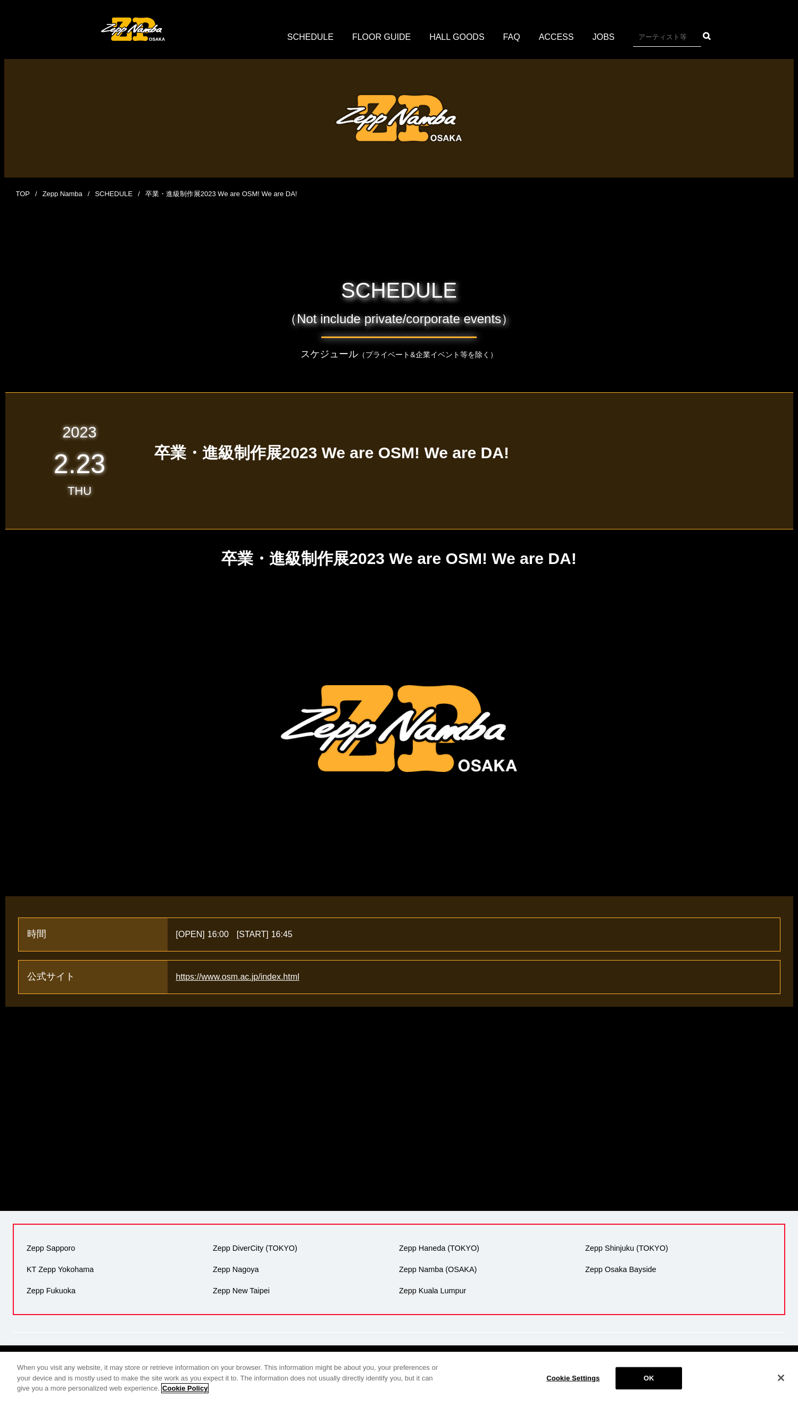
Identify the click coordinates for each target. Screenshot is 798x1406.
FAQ (511, 36)
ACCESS (556, 36)
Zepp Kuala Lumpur (432, 1290)
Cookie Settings (573, 1378)
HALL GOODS (456, 36)
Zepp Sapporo (51, 1248)
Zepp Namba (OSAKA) (438, 1269)
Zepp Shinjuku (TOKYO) (626, 1248)
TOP (23, 194)
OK (649, 1378)
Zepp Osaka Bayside (620, 1269)
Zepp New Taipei (241, 1290)
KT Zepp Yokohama (60, 1269)
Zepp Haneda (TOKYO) (439, 1248)
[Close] (781, 1378)
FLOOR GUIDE (381, 36)
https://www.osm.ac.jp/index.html (238, 976)
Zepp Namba (62, 194)
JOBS (603, 36)
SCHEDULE (310, 36)
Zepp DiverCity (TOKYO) (255, 1248)
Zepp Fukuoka (51, 1290)
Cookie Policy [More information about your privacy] (184, 1388)
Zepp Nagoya (236, 1269)
